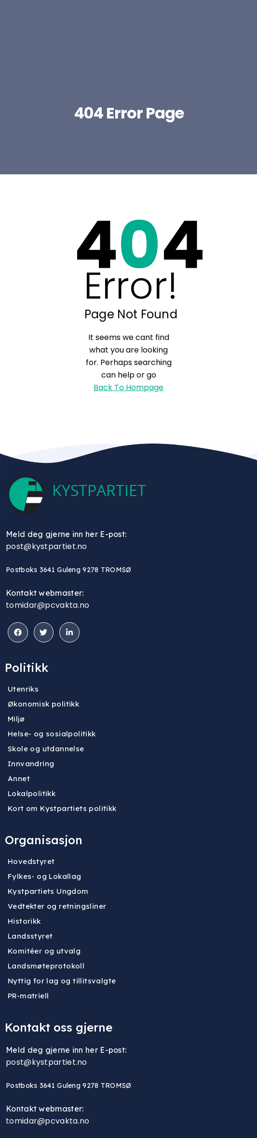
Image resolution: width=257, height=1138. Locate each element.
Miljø (16, 718)
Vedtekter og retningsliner (57, 906)
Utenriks (23, 688)
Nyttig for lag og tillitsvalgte (62, 980)
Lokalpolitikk (31, 793)
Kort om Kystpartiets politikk (62, 808)
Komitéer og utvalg (44, 950)
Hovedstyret (31, 861)
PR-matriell (28, 995)
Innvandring (31, 763)
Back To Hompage (128, 387)
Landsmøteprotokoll (46, 965)
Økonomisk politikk (43, 703)
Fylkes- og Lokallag (44, 876)
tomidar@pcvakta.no (47, 605)
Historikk (24, 921)
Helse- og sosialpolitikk (52, 733)
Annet (19, 778)
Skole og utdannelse (46, 748)
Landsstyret (30, 936)
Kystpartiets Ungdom (48, 891)
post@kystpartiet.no (46, 546)
